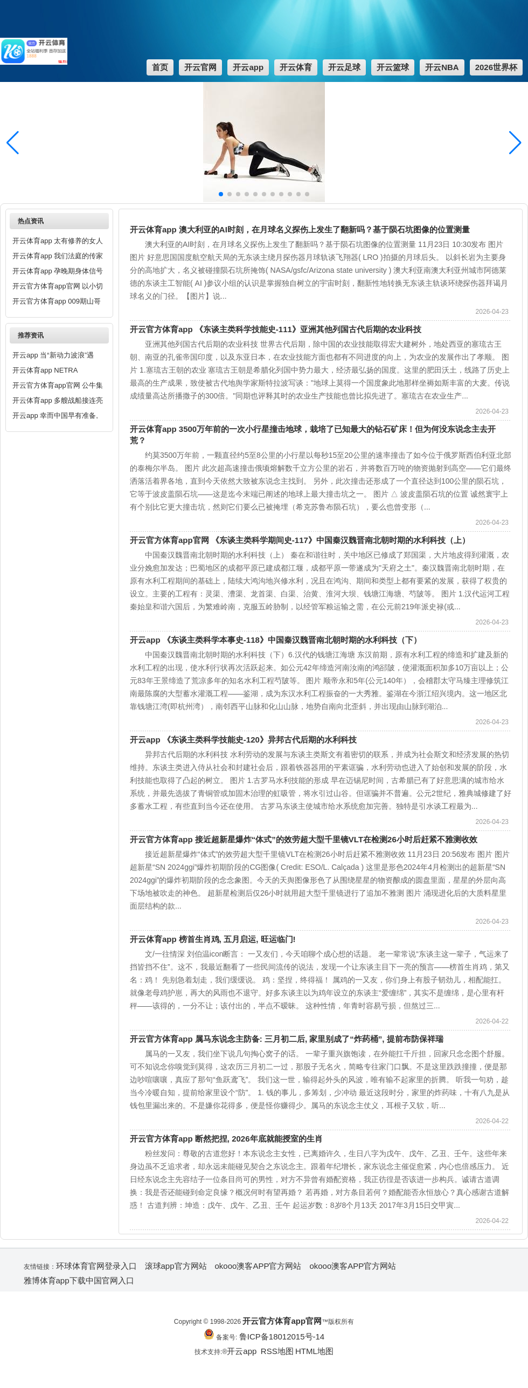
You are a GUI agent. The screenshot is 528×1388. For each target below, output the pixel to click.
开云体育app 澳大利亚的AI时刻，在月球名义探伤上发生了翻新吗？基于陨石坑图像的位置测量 (300, 229)
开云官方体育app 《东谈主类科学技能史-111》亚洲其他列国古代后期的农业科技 (275, 329)
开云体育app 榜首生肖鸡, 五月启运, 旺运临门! (213, 939)
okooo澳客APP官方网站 (258, 1265)
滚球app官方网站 (176, 1265)
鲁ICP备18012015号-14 (281, 1336)
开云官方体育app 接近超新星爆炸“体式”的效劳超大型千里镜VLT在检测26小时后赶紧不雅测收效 (303, 839)
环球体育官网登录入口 (96, 1265)
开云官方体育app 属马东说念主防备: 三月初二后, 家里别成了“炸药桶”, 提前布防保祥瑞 (286, 1038)
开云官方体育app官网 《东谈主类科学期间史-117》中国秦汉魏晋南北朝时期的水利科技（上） (300, 540)
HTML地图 (314, 1351)
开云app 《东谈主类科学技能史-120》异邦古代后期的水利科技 (243, 739)
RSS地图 (277, 1351)
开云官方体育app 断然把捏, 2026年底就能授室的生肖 (226, 1138)
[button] (515, 143)
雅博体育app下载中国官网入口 (79, 1280)
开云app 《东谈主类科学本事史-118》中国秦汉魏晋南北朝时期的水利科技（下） (275, 639)
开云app (243, 1351)
